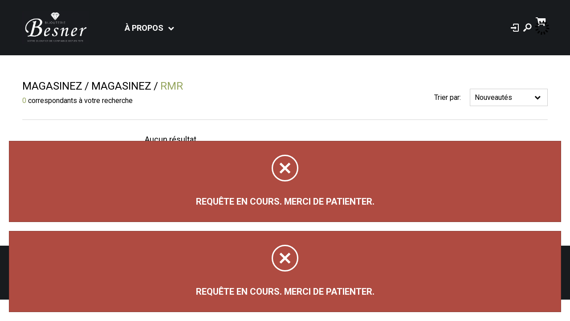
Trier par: (447, 97)
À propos (144, 28)
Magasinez (52, 86)
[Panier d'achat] (542, 20)
